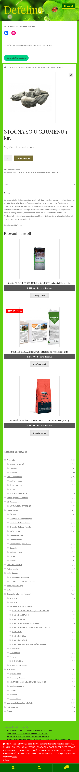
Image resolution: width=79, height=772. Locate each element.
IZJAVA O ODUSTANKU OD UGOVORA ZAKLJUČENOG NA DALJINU (38, 740)
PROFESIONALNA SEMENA (21, 606)
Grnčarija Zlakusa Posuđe (20, 527)
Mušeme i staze (16, 552)
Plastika (13, 560)
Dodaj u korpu (23, 158)
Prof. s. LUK (17, 632)
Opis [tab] (6, 184)
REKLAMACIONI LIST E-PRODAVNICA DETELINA (29, 730)
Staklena (13, 472)
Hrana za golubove (17, 678)
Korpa (61, 766)
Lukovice (13, 602)
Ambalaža (11, 460)
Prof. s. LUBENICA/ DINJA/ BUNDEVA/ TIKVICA (31, 627)
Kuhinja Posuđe (16, 539)
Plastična (13, 468)
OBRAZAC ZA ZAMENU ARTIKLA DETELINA (27, 733)
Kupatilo (13, 548)
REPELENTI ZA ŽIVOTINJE (20, 506)
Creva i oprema (16, 485)
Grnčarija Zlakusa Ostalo (20, 523)
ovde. (14, 756)
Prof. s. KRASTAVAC (20, 615)
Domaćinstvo (12, 510)
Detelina (23, 9)
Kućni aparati (15, 531)
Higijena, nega (15, 673)
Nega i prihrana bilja (15, 586)
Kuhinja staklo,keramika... (20, 544)
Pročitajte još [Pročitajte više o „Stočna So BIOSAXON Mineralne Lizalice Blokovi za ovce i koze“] (39, 364)
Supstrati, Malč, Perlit (19, 493)
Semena (13, 657)
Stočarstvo (19, 67)
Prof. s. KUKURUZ (19, 619)
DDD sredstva (13, 502)
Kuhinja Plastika (16, 535)
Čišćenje (13, 514)
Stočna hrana (31, 67)
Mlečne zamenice (17, 686)
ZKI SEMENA (17, 661)
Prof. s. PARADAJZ (19, 640)
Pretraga (39, 768)
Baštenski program (14, 477)
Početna (10, 67)
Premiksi (13, 694)
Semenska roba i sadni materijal (20, 594)
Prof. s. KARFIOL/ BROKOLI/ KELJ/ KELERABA (30, 611)
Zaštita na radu (13, 707)
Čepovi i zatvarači (17, 464)
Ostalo (12, 556)
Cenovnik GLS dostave (16, 58)
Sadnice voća (15, 653)
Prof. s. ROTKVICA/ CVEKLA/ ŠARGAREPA (29, 644)
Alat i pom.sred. (16, 481)
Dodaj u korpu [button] (39, 295)
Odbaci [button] (6, 760)
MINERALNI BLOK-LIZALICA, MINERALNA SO (31, 172)
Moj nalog (13, 768)
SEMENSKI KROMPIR (18, 665)
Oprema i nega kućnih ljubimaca (22, 581)
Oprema (13, 690)
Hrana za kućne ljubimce (19, 577)
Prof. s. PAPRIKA (19, 636)
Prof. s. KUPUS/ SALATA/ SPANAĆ (26, 623)
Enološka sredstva (14, 565)
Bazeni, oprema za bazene (17, 498)
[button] (71, 75)
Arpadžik (13, 598)
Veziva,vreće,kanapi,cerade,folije (20, 703)
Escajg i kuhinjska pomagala (21, 518)
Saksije (12, 489)
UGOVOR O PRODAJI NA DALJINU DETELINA (28, 736)
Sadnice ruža (15, 648)
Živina (9, 711)
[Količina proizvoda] (8, 158)
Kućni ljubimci (12, 573)
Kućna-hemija (12, 569)
